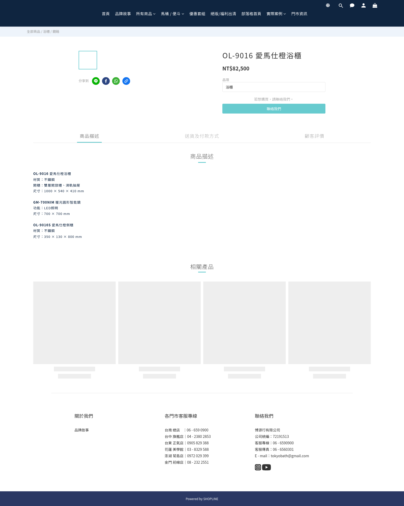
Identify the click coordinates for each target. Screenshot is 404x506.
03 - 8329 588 (198, 449)
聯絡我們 (274, 108)
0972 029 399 (198, 455)
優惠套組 (197, 13)
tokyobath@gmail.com (290, 455)
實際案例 (276, 13)
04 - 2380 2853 (199, 436)
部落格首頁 (251, 13)
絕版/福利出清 (223, 13)
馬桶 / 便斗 (172, 13)
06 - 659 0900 (197, 429)
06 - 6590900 (283, 442)
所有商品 (146, 13)
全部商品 (33, 31)
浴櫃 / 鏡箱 (51, 31)
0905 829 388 (198, 442)
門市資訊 (299, 13)
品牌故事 (123, 13)
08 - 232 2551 (198, 462)
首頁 (106, 13)
